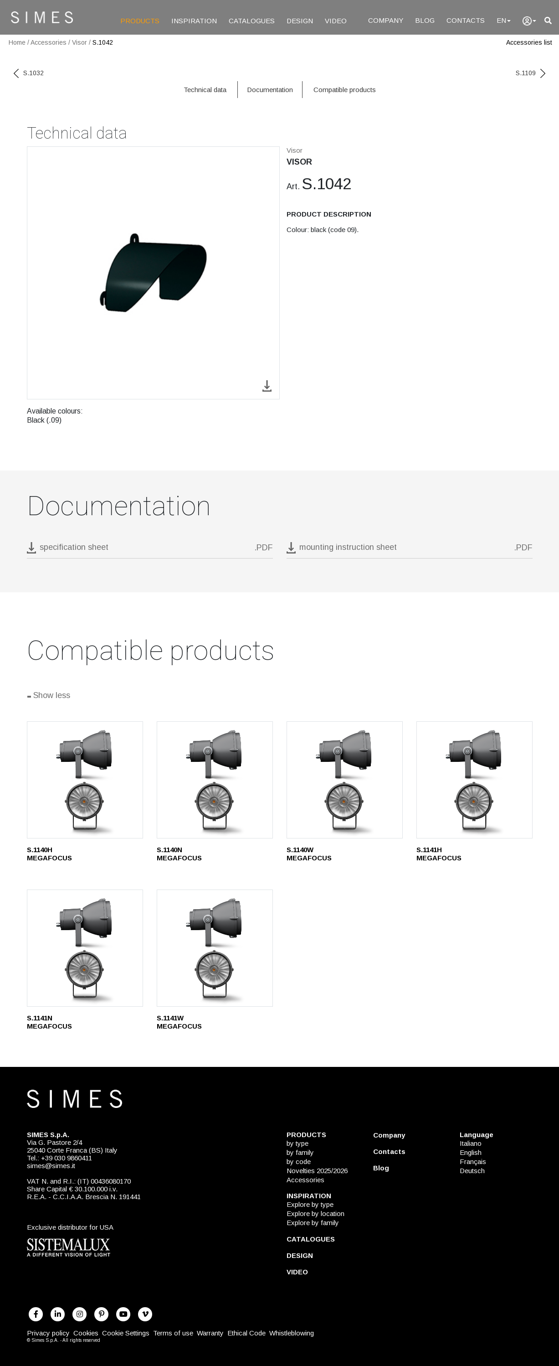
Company (389, 1135)
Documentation (270, 89)
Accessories (49, 42)
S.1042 (102, 42)
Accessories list (529, 42)
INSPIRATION (194, 21)
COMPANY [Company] (385, 20)
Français (473, 1161)
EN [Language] (504, 20)
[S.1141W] (215, 948)
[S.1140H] (85, 779)
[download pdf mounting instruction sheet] (410, 550)
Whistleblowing (291, 1333)
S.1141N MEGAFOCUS (49, 1022)
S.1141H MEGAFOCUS (439, 854)
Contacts (389, 1151)
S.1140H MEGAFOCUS (49, 854)
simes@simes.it (51, 1165)
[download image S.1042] (267, 385)
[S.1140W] (345, 779)
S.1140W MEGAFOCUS (309, 854)
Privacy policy (48, 1333)
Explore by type (310, 1204)
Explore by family (313, 1222)
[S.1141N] (85, 948)
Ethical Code (246, 1333)
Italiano (471, 1143)
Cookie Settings (125, 1333)
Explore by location (315, 1213)
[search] (548, 21)
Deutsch (472, 1171)
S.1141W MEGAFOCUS (179, 1022)
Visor (79, 42)
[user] (529, 21)
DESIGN (300, 21)
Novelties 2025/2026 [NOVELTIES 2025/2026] (317, 1171)
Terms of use (173, 1333)
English (471, 1152)
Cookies (85, 1333)
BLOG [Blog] (425, 20)
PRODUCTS (139, 21)
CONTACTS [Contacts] (465, 20)
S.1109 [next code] (530, 73)
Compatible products (344, 89)
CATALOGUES (252, 21)
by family (300, 1152)
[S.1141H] (474, 779)
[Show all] (280, 697)
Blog (381, 1168)
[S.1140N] (215, 779)
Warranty (210, 1333)
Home (17, 42)
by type (297, 1143)
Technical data (205, 89)
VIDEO (336, 21)
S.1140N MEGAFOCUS (179, 854)
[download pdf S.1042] (150, 550)
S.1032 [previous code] (29, 73)
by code (299, 1161)
